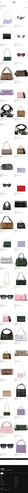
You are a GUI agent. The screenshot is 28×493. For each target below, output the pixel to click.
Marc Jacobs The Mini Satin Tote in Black (18, 398)
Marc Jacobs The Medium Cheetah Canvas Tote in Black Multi (4, 361)
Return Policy (16, 481)
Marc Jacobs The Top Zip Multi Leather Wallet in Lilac (18, 175)
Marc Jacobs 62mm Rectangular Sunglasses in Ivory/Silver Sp (18, 44)
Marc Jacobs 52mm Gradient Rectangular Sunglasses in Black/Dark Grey (4, 454)
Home (1, 478)
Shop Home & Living (3, 484)
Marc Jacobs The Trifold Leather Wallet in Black (4, 44)
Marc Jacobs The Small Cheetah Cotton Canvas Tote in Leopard (18, 156)
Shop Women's (3, 481)
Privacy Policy (16, 484)
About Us (16, 478)
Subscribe (2, 473)
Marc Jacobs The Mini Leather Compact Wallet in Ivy (4, 249)
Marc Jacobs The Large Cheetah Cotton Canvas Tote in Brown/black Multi (18, 119)
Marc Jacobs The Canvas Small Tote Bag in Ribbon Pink (4, 324)
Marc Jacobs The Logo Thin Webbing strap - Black (4, 124)
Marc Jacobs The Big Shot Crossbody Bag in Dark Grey (4, 175)
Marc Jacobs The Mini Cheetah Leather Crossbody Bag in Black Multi (4, 380)
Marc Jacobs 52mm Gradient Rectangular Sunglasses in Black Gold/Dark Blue (4, 305)
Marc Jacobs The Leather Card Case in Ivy (18, 324)
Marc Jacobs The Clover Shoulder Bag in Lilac (4, 26)
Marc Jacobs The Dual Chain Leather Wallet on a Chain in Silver (4, 268)
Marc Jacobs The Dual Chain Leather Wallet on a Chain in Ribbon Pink (18, 305)
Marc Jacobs (2, 25)
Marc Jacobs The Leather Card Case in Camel (4, 398)
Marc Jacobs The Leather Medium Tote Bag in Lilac (18, 417)
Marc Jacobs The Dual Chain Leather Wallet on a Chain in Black (18, 212)
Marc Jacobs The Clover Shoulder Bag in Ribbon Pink (18, 380)
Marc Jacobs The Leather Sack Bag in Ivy (4, 212)
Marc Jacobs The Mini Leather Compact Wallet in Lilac (18, 249)
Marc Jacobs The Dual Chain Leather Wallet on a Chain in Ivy (4, 417)
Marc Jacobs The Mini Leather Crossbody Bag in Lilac (4, 100)
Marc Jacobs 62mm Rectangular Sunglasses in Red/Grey (18, 63)
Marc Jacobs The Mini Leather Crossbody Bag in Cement (18, 361)
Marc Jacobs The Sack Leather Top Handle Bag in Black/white (4, 119)
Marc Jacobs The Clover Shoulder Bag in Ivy (4, 63)
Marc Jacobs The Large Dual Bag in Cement (4, 156)
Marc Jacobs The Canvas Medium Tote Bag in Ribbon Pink (18, 100)
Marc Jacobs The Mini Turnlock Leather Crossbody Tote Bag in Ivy (18, 268)
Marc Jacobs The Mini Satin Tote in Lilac (18, 454)
